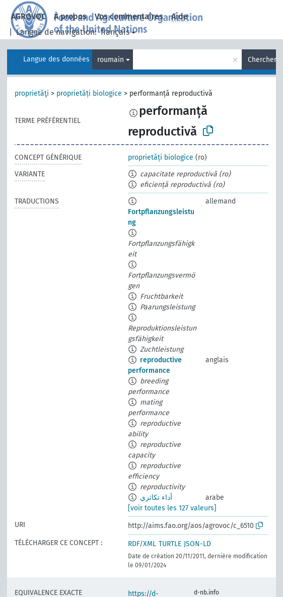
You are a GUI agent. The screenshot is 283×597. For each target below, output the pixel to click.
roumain (110, 59)
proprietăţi (32, 93)
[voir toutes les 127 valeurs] (172, 508)
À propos (70, 16)
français (115, 32)
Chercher (262, 59)
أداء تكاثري (156, 497)
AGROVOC (28, 16)
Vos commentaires (129, 16)
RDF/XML (142, 544)
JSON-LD (197, 544)
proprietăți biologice (89, 93)
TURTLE (170, 544)
